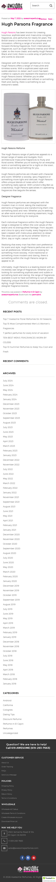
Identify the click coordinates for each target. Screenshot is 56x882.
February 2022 (10, 488)
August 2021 (9, 506)
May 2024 (8, 390)
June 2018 (8, 660)
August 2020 (9, 553)
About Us (5, 763)
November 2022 (11, 464)
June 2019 (8, 613)
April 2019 (8, 623)
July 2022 (8, 469)
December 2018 (11, 641)
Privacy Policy (6, 790)
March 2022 (9, 483)
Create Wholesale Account (11, 817)
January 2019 (9, 637)
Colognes (8, 709)
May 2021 (7, 516)
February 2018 (10, 679)
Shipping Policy (7, 786)
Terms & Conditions (9, 798)
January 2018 (9, 683)
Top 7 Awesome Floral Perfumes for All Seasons (27, 319)
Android (7, 700)
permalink (36, 294)
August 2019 (9, 604)
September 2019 (11, 599)
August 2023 (9, 422)
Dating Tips (8, 714)
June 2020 (8, 562)
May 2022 (8, 478)
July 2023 (8, 427)
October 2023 (10, 413)
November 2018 (11, 646)
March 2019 (9, 627)
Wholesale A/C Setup (9, 809)
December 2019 (11, 585)
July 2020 (8, 557)
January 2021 (9, 530)
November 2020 (11, 539)
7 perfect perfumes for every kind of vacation (26, 333)
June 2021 (8, 511)
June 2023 (8, 432)
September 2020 (11, 548)
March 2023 (9, 446)
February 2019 (10, 632)
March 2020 (9, 571)
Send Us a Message (8, 775)
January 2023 (9, 455)
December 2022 (11, 460)
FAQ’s (3, 771)
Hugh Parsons (8, 32)
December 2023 (11, 404)
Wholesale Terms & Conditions (13, 813)
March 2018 (9, 674)
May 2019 (7, 618)
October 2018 (10, 651)
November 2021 (11, 497)
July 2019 (7, 609)
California (8, 705)
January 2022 (10, 492)
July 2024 (8, 380)
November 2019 (11, 590)
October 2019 (9, 595)
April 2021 (8, 520)
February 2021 (10, 525)
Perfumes (8, 728)
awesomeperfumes (32, 18)
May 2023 (8, 436)
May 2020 (8, 567)
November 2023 (11, 408)
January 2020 (10, 581)
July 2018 (7, 655)
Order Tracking (7, 767)
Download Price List (9, 821)
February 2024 (10, 394)
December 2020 (11, 534)
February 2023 (10, 450)
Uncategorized (10, 733)
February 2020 (10, 576)
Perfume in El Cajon (31, 292)
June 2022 (8, 474)
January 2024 (10, 399)
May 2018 (8, 665)
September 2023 (11, 418)
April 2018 (8, 669)
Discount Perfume (12, 719)
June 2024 (8, 385)
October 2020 (10, 543)
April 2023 (8, 441)
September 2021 (11, 502)
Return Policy (6, 794)
